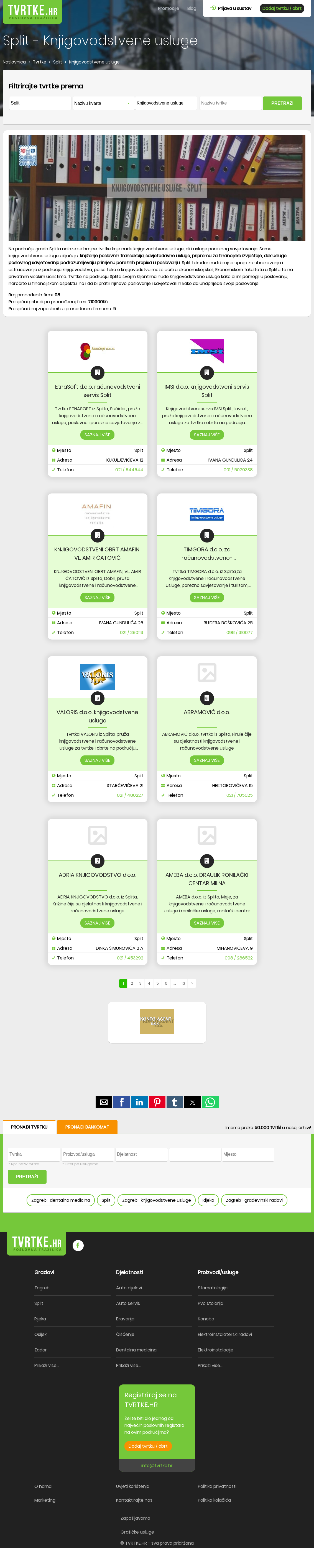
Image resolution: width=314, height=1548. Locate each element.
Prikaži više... (46, 1365)
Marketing (44, 1500)
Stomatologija (213, 1288)
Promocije (168, 8)
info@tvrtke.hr (157, 1465)
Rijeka (208, 1200)
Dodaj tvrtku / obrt (282, 8)
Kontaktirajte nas (134, 1500)
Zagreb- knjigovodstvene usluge (156, 1200)
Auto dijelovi (129, 1288)
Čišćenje (125, 1334)
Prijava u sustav (230, 8)
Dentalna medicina (136, 1350)
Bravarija (125, 1319)
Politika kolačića (214, 1500)
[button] (104, 1102)
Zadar (40, 1350)
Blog (191, 8)
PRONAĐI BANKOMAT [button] (87, 1127)
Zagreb (42, 1288)
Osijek (40, 1334)
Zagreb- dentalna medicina (60, 1200)
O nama (43, 1486)
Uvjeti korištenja (132, 1486)
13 (183, 983)
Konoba (206, 1319)
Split (106, 1200)
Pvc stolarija (210, 1303)
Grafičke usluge (137, 1532)
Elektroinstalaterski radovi (225, 1334)
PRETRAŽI (282, 103)
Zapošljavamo (135, 1518)
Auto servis (128, 1303)
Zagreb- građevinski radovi (254, 1200)
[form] (157, 97)
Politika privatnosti (217, 1486)
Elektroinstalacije (215, 1350)
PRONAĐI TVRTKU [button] (29, 1127)
